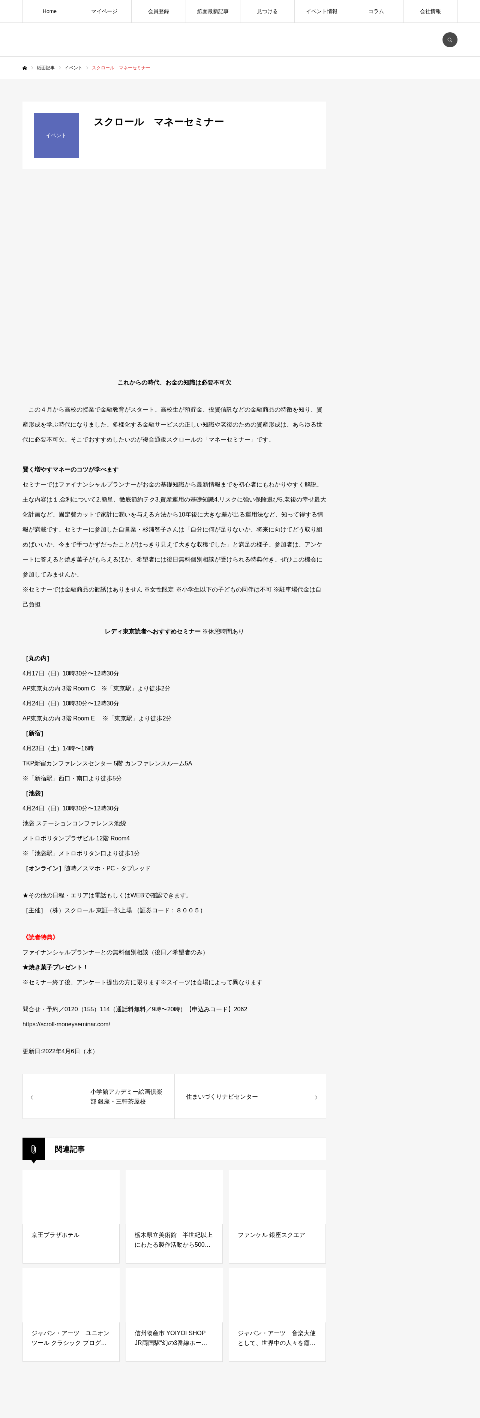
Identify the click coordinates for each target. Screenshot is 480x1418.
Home (50, 11)
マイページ (104, 11)
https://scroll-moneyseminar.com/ (66, 1024)
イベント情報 (322, 11)
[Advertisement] (401, 688)
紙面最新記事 (213, 11)
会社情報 (430, 11)
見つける (267, 11)
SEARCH (450, 39)
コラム (376, 11)
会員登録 (158, 11)
